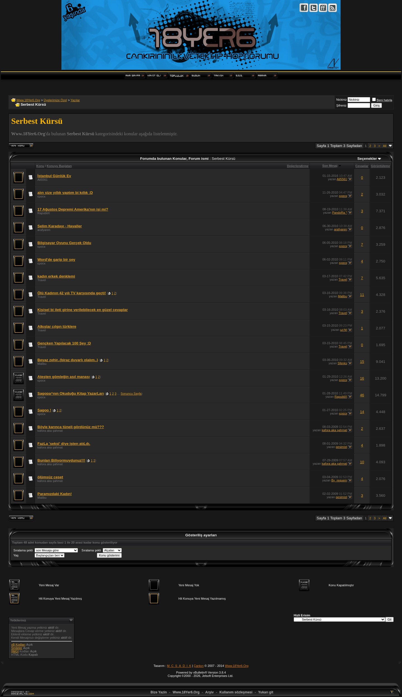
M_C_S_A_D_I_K (179, 665)
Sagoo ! (44, 410)
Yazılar (75, 100)
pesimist (341, 446)
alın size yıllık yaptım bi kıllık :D (65, 192)
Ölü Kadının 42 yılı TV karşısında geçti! (71, 293)
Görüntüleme (380, 166)
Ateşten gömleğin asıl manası (63, 377)
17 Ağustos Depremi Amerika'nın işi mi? (72, 209)
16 (362, 378)
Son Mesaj (329, 165)
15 (362, 362)
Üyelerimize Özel (55, 100)
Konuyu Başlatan (59, 166)
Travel (41, 280)
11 (362, 295)
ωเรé (343, 329)
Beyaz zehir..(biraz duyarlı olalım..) (67, 360)
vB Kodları (18, 644)
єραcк (41, 196)
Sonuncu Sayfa (131, 393)
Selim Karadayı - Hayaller (59, 226)
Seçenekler (367, 158)
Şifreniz (341, 105)
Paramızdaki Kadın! (54, 494)
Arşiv (209, 692)
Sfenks (342, 363)
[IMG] (15, 651)
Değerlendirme (297, 166)
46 (362, 395)
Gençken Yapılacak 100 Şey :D (64, 343)
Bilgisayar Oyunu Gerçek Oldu (64, 243)
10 (362, 462)
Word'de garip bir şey (56, 259)
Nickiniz (341, 99)
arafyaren (43, 229)
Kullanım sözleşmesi (235, 692)
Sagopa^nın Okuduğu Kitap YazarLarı (70, 393)
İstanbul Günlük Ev (54, 176)
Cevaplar (361, 166)
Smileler (16, 648)
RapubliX (43, 213)
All (384, 146)
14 (362, 412)
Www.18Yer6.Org (28, 100)
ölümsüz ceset (50, 477)
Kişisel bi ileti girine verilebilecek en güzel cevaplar (82, 310)
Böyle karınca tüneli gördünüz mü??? (70, 427)
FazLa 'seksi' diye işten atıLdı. (63, 444)
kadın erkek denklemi (56, 276)
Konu (40, 166)
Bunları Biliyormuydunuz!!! (61, 460)
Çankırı (199, 665)
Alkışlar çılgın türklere (56, 326)
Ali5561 (42, 179)
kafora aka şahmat (50, 430)
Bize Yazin (158, 692)
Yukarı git (265, 692)
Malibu (342, 296)
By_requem (339, 480)
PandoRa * (339, 212)
